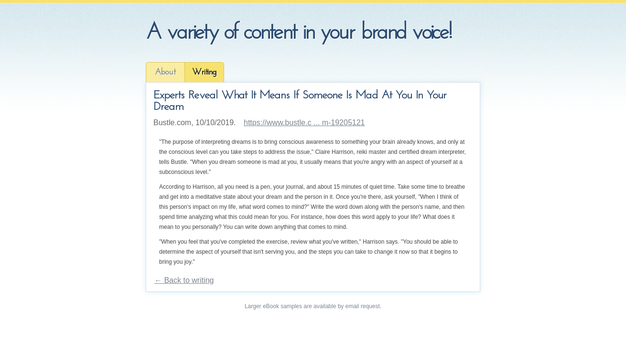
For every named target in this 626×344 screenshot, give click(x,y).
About (165, 72)
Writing (204, 72)
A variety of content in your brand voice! (299, 33)
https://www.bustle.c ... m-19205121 (304, 122)
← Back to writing (184, 280)
